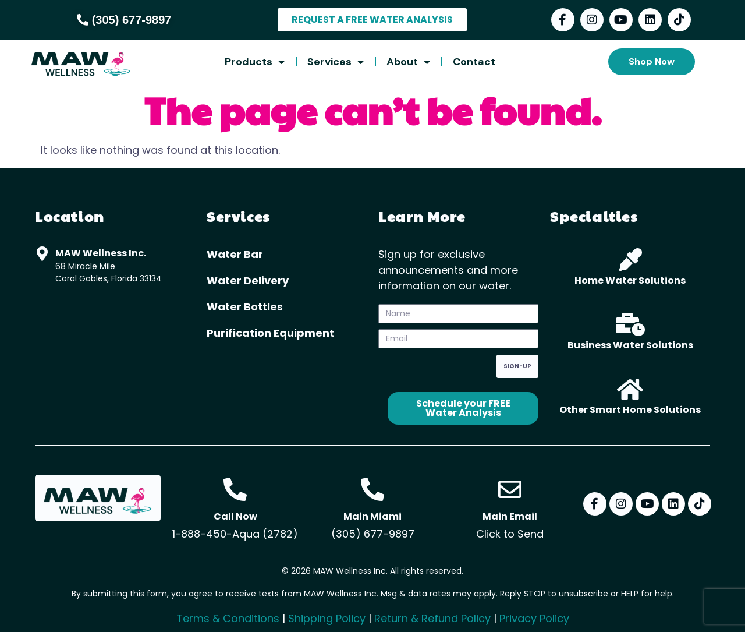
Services (335, 62)
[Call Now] (235, 489)
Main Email (510, 516)
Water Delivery (248, 280)
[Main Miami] (372, 489)
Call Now (235, 516)
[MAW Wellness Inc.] (42, 253)
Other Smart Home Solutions (630, 409)
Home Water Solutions (630, 280)
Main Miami (372, 516)
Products (255, 62)
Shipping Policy (326, 618)
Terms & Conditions (227, 618)
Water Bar (235, 254)
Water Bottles (245, 306)
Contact (474, 62)
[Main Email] (510, 489)
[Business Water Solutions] (630, 324)
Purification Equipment (270, 333)
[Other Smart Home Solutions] (630, 389)
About (408, 62)
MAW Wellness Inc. (100, 253)
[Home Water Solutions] (630, 259)
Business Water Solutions (630, 345)
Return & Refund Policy (432, 618)
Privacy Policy (534, 618)
